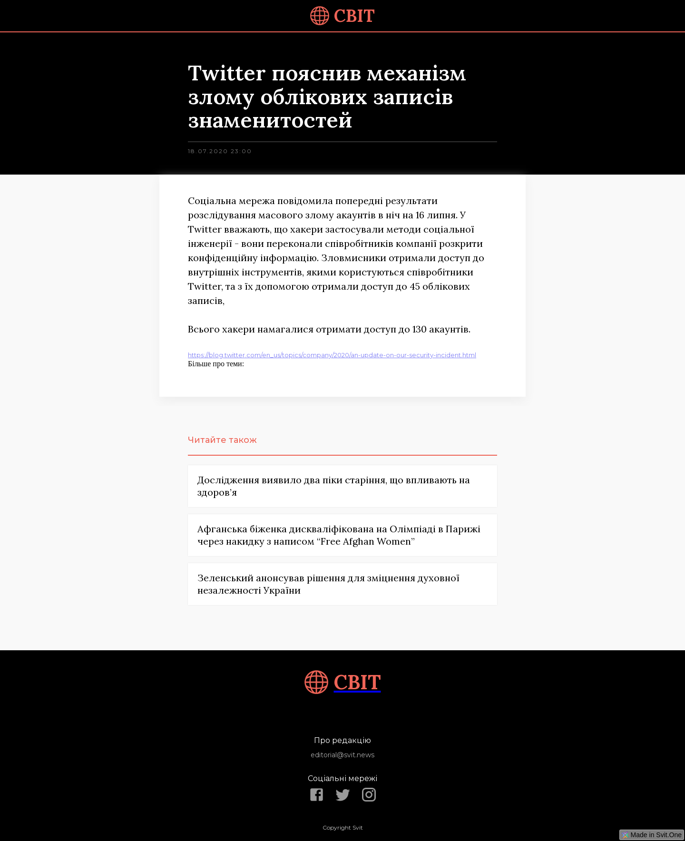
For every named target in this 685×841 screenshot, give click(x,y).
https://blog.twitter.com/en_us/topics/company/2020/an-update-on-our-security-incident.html (332, 355)
